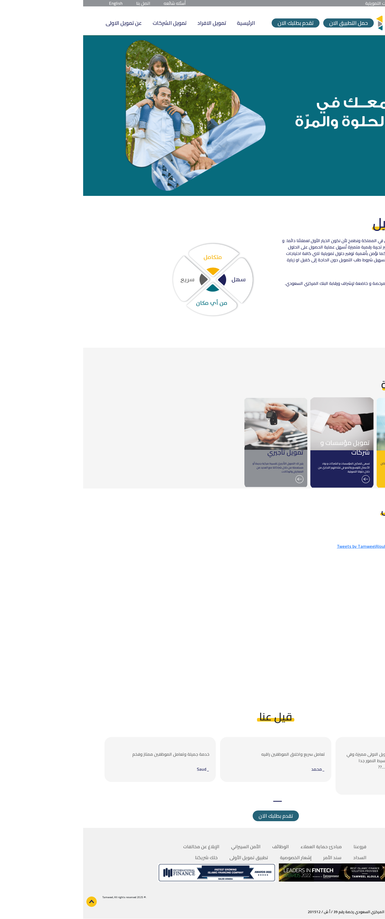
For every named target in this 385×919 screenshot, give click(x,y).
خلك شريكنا (123, 857)
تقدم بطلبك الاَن (192, 816)
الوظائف (197, 846)
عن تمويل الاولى (40, 23)
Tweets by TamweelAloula (279, 546)
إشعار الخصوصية (212, 857)
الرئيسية (163, 23)
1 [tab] (194, 801)
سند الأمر (249, 857)
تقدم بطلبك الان (212, 23)
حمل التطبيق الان (265, 23)
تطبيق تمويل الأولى (165, 857)
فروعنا (276, 846)
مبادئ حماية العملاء (238, 846)
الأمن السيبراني (162, 846)
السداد (276, 857)
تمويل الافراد (128, 23)
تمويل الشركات (86, 23)
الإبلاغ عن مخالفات (118, 846)
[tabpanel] (308, 766)
